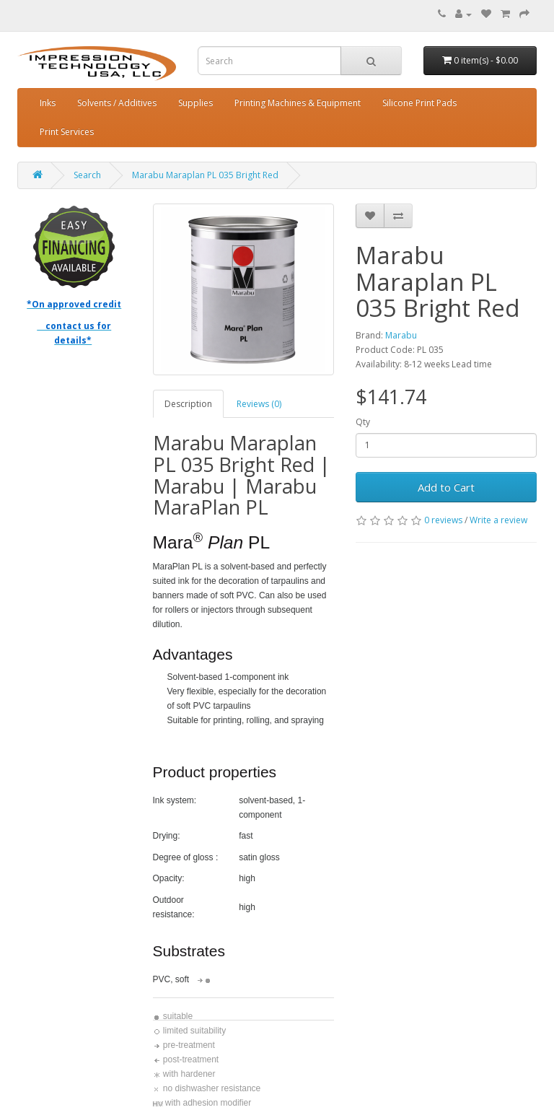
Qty (363, 422)
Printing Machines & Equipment (297, 103)
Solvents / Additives (117, 103)
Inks (48, 103)
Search (87, 175)
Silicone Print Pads (419, 103)
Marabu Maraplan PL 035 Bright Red (205, 175)
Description (188, 404)
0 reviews (443, 520)
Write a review (498, 520)
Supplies (195, 103)
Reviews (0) (259, 404)
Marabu (401, 335)
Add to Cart (446, 487)
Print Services (67, 132)
